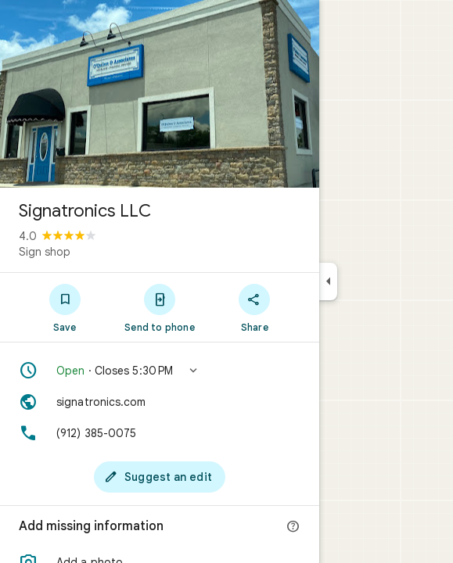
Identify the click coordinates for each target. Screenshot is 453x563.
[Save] (64, 307)
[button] (159, 370)
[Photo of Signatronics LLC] (159, 94)
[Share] (254, 307)
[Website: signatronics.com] (159, 402)
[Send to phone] (159, 307)
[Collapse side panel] (328, 281)
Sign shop (44, 252)
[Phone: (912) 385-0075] (159, 433)
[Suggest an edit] (159, 477)
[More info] (293, 527)
